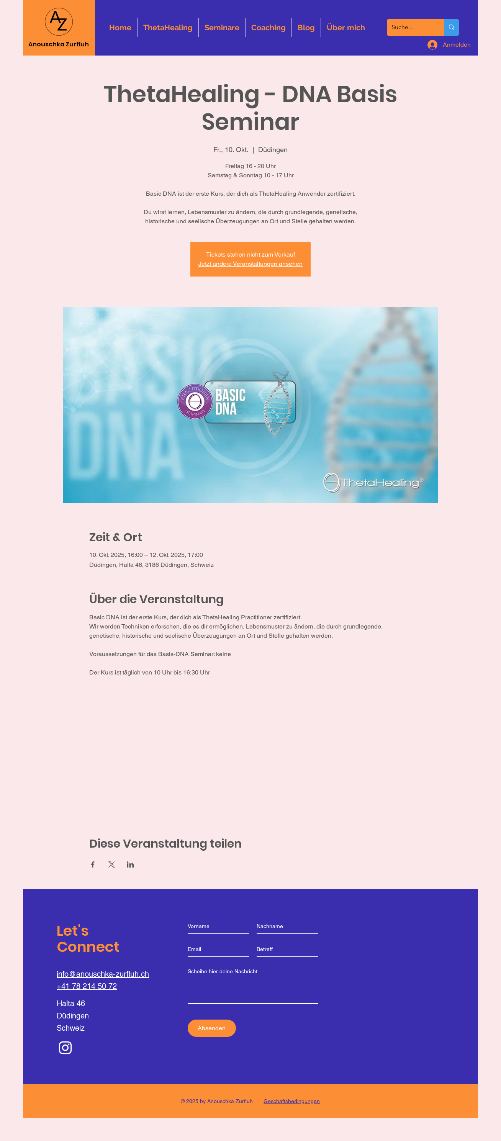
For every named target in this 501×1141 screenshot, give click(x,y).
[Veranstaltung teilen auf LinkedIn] (130, 864)
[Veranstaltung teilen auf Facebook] (93, 864)
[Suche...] (409, 27)
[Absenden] (212, 1028)
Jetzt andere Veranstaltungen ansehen (250, 263)
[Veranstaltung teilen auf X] (111, 864)
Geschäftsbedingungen (292, 1101)
